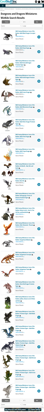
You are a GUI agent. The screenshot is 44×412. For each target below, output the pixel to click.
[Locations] (36, 2)
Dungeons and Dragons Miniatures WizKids (28, 8)
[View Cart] (42, 2)
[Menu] (2, 5)
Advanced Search (9, 8)
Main (1, 8)
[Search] (24, 5)
